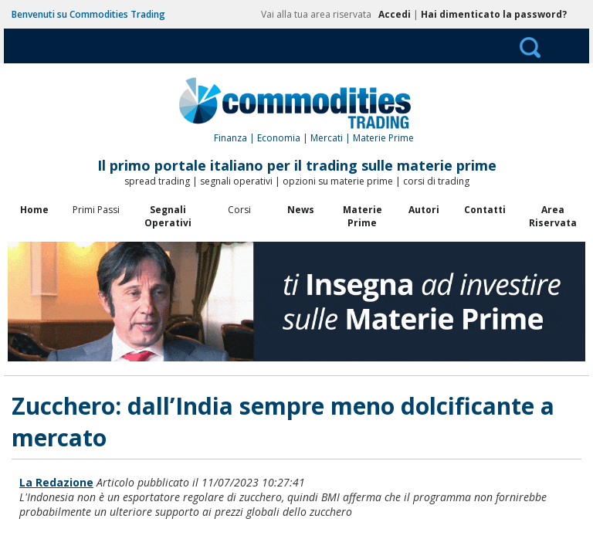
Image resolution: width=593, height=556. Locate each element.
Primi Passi (96, 209)
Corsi (239, 209)
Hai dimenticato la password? (494, 14)
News (300, 209)
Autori (423, 209)
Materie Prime (362, 216)
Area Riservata (553, 216)
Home (34, 209)
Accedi (394, 14)
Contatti (485, 209)
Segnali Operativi (167, 216)
